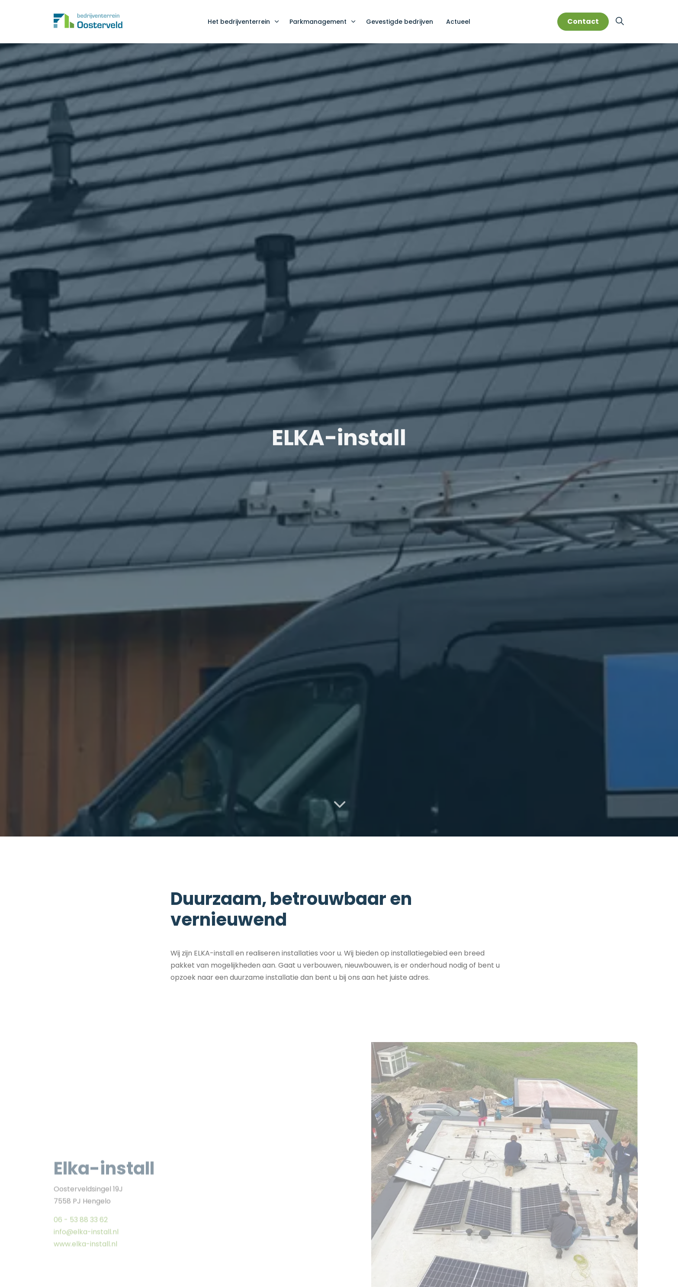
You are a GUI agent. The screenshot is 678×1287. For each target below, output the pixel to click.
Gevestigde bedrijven (399, 21)
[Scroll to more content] (339, 804)
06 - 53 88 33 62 (81, 1248)
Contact (583, 21)
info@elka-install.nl (86, 1260)
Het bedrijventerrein (239, 21)
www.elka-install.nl (85, 1272)
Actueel (458, 21)
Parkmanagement (318, 21)
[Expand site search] (620, 21)
